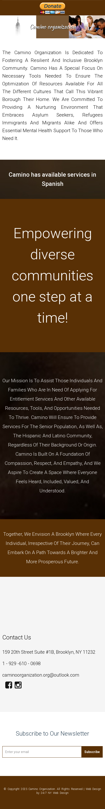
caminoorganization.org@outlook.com (40, 675)
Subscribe (92, 752)
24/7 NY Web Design (55, 793)
